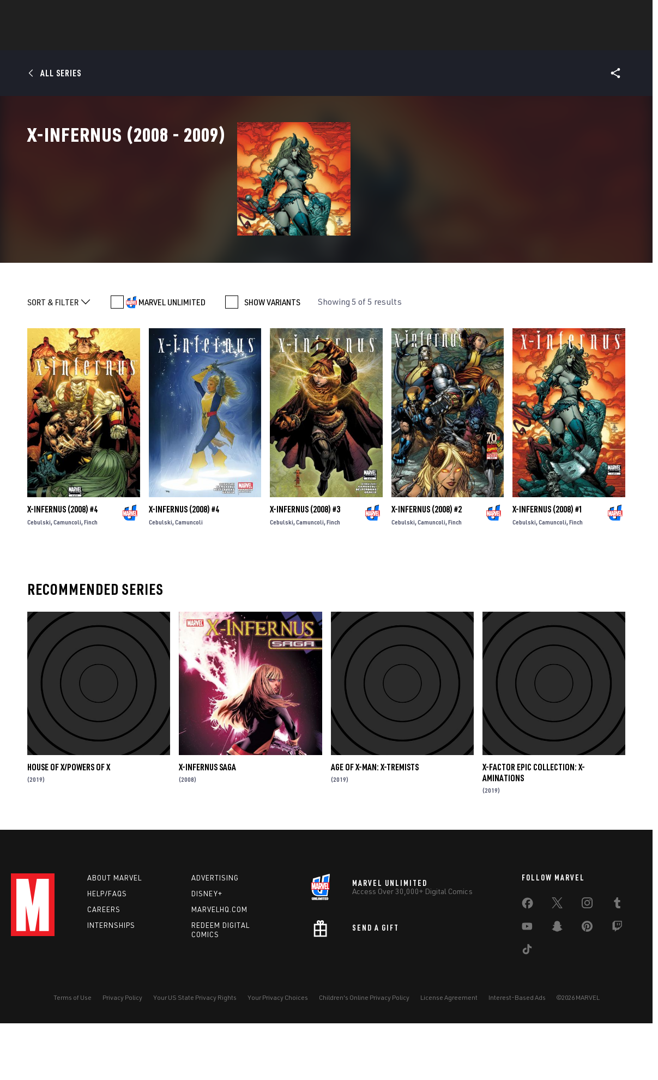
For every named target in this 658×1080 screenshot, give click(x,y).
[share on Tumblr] (617, 967)
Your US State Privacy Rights (195, 1060)
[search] (628, 14)
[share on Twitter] (557, 967)
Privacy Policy (122, 1060)
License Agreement (449, 1060)
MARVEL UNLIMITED (172, 364)
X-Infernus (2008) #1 (547, 571)
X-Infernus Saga (207, 829)
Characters (258, 39)
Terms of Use (72, 1060)
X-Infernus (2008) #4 (62, 571)
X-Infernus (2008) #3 (305, 571)
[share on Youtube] (527, 991)
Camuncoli (67, 585)
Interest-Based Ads (517, 1060)
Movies (353, 39)
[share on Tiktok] (527, 1014)
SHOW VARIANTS (272, 364)
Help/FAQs (107, 956)
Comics (205, 39)
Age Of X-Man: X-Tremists (375, 829)
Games (310, 39)
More (488, 39)
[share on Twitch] (617, 991)
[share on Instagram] (587, 967)
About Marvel (114, 940)
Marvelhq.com (219, 972)
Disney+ (206, 956)
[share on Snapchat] (557, 991)
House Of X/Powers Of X (68, 829)
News (164, 39)
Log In (51, 14)
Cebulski (39, 585)
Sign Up (86, 14)
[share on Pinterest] (587, 991)
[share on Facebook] (527, 968)
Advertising (215, 940)
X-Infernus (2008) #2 (426, 571)
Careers (103, 972)
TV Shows (400, 39)
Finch (91, 585)
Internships (111, 988)
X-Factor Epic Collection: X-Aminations (533, 835)
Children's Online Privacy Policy (364, 1060)
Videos (448, 39)
